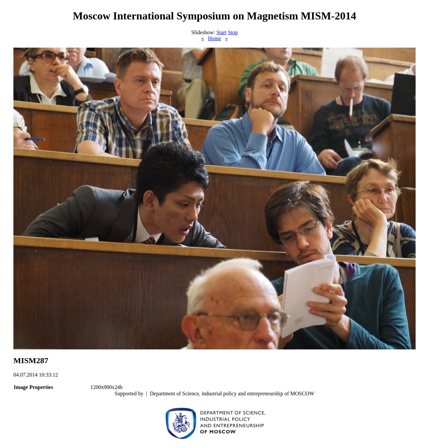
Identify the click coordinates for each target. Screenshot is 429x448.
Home (214, 38)
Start (222, 32)
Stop (233, 32)
